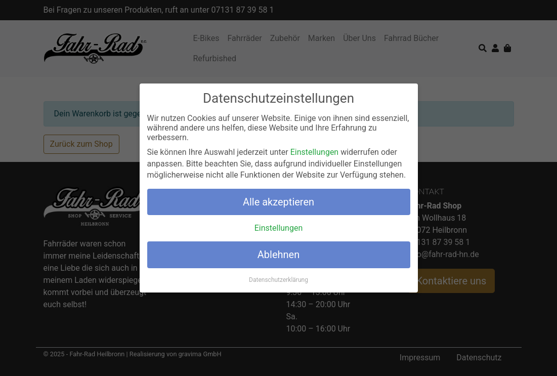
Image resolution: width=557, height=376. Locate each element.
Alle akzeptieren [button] (278, 201)
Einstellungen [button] (278, 228)
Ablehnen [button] (278, 254)
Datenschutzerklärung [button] (278, 279)
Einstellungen (314, 152)
